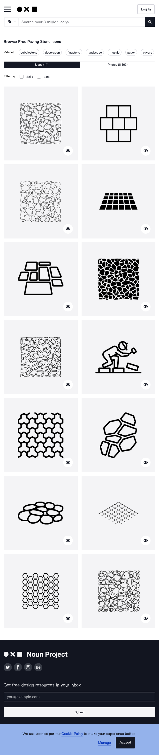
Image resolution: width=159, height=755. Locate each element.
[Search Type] (11, 22)
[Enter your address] (79, 696)
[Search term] (82, 22)
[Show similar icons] (68, 151)
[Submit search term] (150, 22)
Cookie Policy (72, 733)
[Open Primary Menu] (7, 9)
